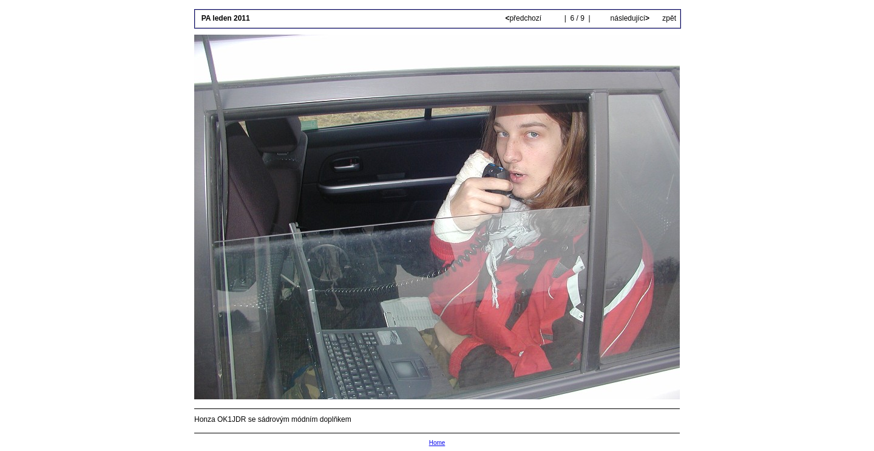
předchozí (524, 18)
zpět (669, 18)
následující (628, 18)
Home (437, 442)
